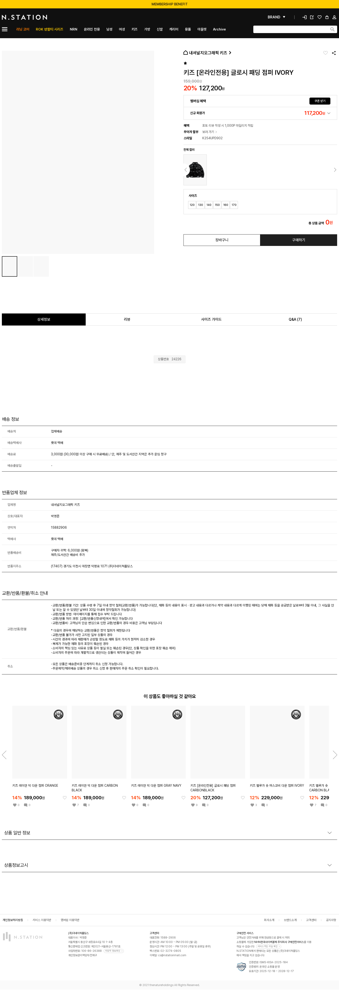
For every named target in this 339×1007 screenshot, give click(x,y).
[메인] (35, 17)
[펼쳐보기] (276, 17)
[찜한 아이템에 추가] (64, 797)
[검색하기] (332, 29)
